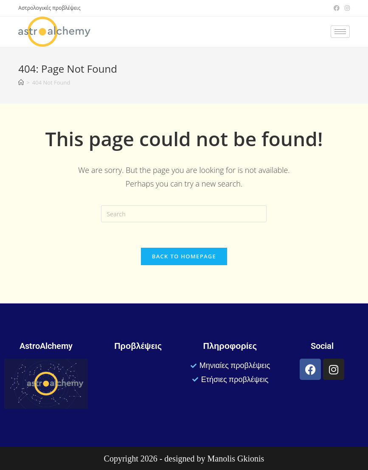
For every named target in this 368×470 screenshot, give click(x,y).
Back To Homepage (184, 256)
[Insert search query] (184, 213)
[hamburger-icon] (340, 31)
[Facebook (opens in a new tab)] (336, 8)
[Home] (21, 82)
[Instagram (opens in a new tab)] (346, 8)
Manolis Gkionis (235, 458)
